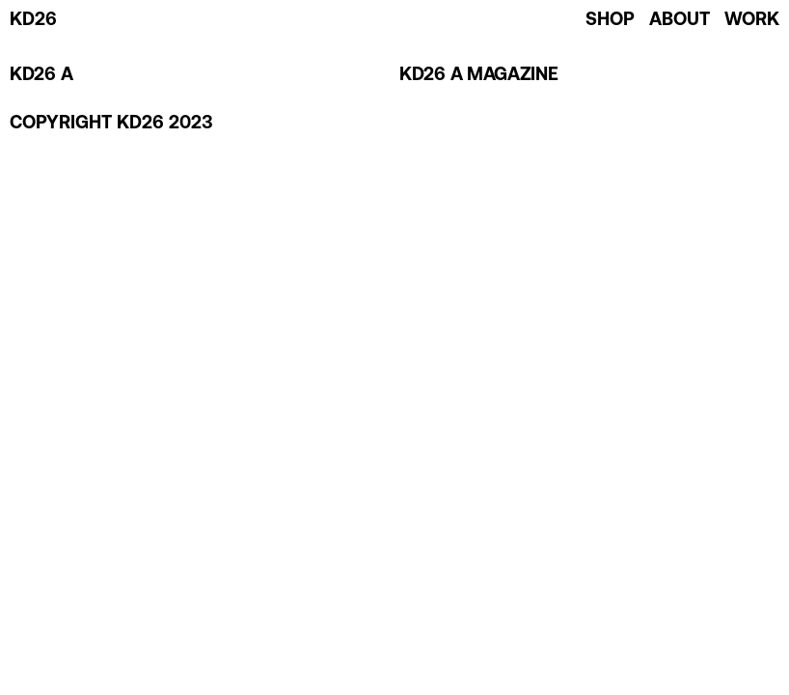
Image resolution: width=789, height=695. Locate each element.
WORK (751, 21)
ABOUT (679, 21)
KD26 (33, 21)
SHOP (610, 21)
